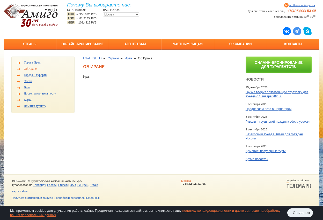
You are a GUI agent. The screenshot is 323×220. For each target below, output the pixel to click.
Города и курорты (35, 75)
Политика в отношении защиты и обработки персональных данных (56, 197)
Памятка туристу (35, 106)
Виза (27, 87)
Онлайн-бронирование (82, 44)
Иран (128, 58)
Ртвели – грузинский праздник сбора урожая (278, 121)
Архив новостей (257, 159)
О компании (240, 44)
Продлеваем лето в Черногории (268, 109)
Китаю (94, 184)
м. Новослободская (302, 5)
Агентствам (135, 44)
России (51, 184)
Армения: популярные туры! (266, 151)
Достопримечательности (40, 93)
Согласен (301, 213)
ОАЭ (73, 184)
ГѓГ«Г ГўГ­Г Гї (92, 58)
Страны (29, 44)
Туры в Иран (32, 62)
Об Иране (30, 68)
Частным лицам (188, 44)
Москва (186, 180)
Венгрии (82, 184)
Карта (28, 99)
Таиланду (39, 184)
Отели (28, 81)
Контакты (293, 44)
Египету (63, 184)
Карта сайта (19, 191)
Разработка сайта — (299, 183)
